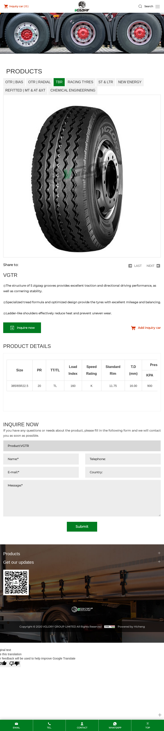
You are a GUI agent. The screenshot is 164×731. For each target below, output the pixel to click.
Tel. (49, 727)
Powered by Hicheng (131, 626)
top (147, 727)
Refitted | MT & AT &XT (25, 90)
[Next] (153, 265)
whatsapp (115, 727)
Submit (82, 527)
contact (82, 727)
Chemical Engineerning (72, 90)
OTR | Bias (14, 82)
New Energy (129, 82)
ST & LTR (105, 82)
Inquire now (26, 328)
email (16, 727)
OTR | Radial (39, 82)
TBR (59, 82)
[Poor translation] (14, 664)
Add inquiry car (149, 328)
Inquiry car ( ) (18, 6)
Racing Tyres (80, 82)
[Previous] (135, 265)
